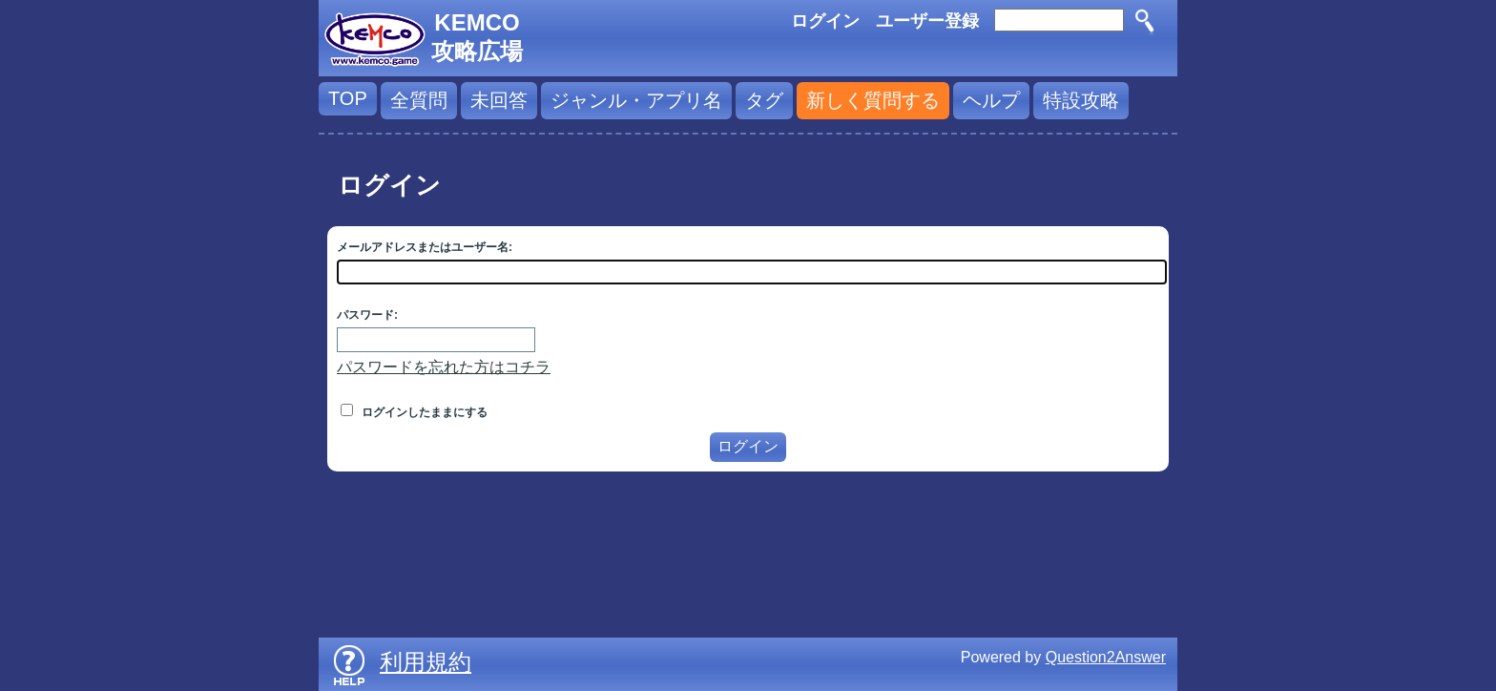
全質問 (418, 100)
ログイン (825, 21)
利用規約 (425, 662)
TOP (347, 98)
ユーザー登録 (927, 21)
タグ (764, 100)
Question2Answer (1106, 657)
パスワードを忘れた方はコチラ (444, 367)
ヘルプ (991, 100)
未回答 (499, 100)
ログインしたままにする (414, 412)
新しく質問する (873, 100)
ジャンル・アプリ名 (636, 100)
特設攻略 (1081, 100)
